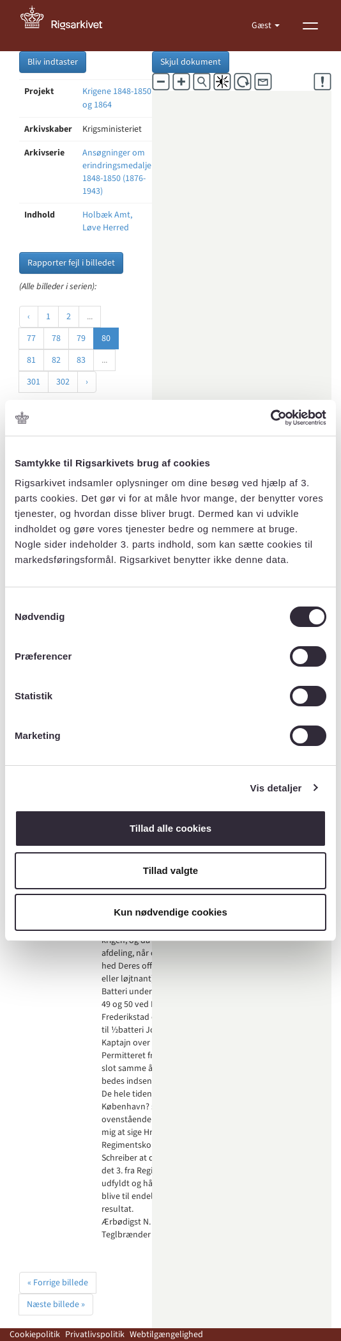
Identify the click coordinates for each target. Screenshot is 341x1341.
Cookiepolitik (35, 1334)
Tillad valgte (170, 870)
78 (56, 338)
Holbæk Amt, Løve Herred (107, 221)
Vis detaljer (276, 787)
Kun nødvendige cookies (170, 912)
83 (81, 360)
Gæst (262, 25)
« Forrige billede (57, 1282)
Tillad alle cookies (170, 828)
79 (81, 338)
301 (33, 382)
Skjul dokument (190, 62)
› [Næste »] (87, 382)
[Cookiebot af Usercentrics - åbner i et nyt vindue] (270, 417)
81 (31, 360)
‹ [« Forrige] (28, 316)
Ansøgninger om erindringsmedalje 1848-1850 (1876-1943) (116, 172)
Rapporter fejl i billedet (71, 263)
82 (56, 360)
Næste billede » (56, 1304)
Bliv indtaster (52, 62)
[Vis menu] (310, 25)
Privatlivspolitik (95, 1334)
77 (31, 338)
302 (63, 382)
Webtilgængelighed (166, 1334)
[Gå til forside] (68, 25)
